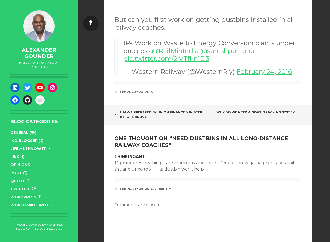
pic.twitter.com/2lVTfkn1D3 (166, 58)
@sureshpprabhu (227, 51)
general (19, 132)
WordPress (23, 197)
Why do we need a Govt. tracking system (258, 112)
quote (17, 181)
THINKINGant (129, 156)
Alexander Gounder (39, 53)
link (14, 156)
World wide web (29, 205)
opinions (20, 164)
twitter (19, 189)
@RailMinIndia (175, 51)
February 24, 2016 (264, 71)
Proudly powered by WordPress (39, 224)
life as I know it (28, 148)
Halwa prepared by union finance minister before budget (158, 114)
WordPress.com (51, 229)
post (16, 173)
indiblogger (24, 140)
